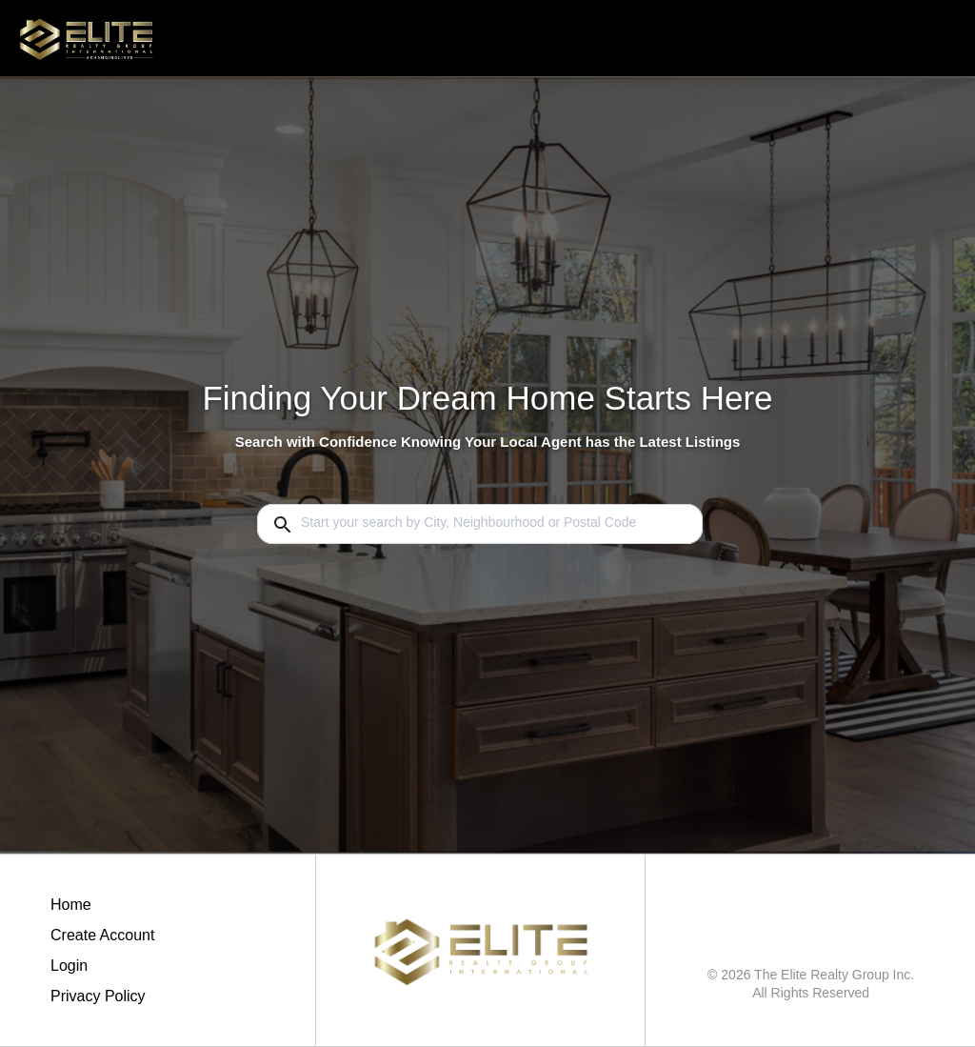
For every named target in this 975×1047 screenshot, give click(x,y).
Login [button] (69, 965)
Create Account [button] (102, 935)
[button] (102, 971)
